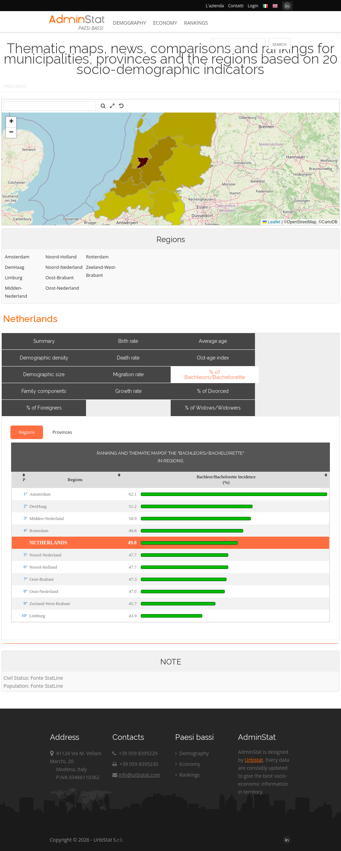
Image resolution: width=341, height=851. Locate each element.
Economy (165, 22)
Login (253, 6)
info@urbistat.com (136, 774)
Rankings (196, 22)
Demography (129, 22)
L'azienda (215, 6)
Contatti (236, 6)
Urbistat (254, 760)
